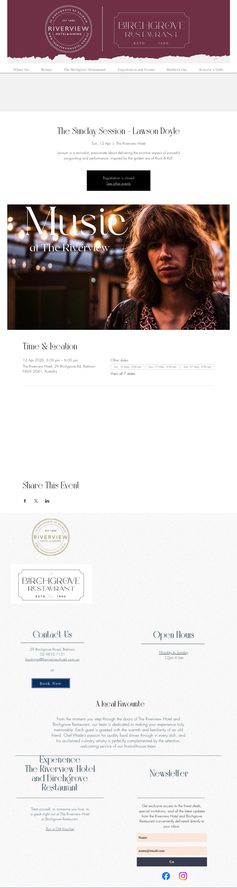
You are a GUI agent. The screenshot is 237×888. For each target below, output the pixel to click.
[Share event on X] (36, 501)
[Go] (172, 861)
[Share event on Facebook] (25, 501)
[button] (21, 67)
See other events (118, 183)
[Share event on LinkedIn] (47, 501)
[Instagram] (183, 876)
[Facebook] (166, 876)
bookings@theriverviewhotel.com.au (52, 659)
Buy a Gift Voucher (60, 828)
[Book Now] (50, 683)
